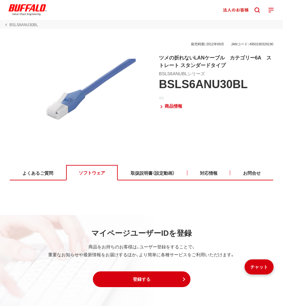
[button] (141, 279)
